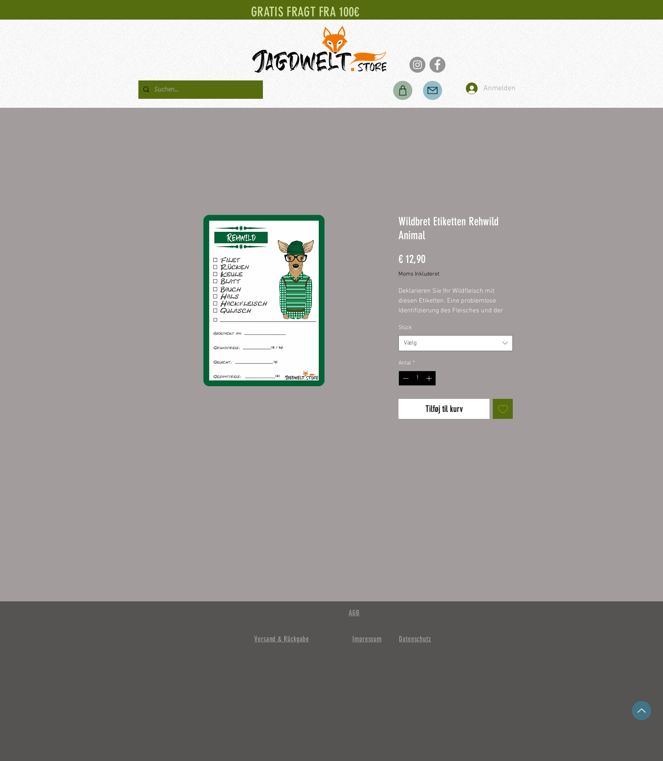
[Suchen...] (200, 89)
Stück (405, 327)
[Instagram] (417, 65)
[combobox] (455, 343)
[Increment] (430, 378)
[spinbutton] (417, 378)
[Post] (432, 90)
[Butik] (402, 90)
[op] (641, 710)
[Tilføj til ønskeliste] (503, 409)
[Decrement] (405, 378)
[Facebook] (437, 65)
